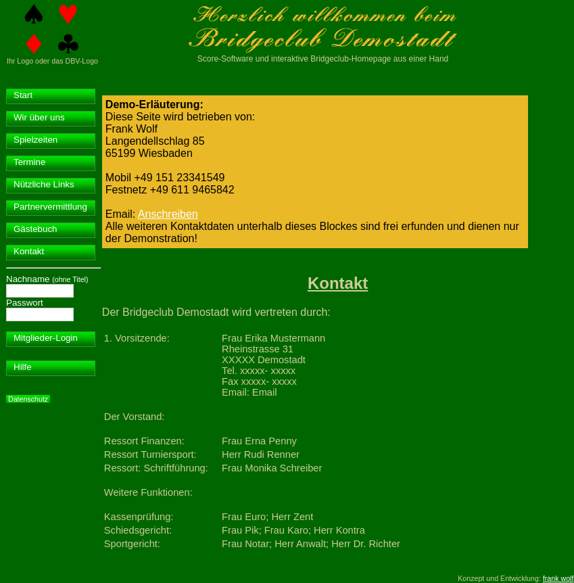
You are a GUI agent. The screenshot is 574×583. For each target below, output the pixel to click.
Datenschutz (28, 399)
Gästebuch (35, 229)
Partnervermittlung (50, 207)
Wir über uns (39, 117)
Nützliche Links (44, 184)
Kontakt (29, 251)
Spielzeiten (35, 140)
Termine (29, 162)
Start (23, 95)
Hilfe (23, 367)
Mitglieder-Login (46, 338)
